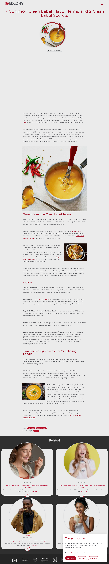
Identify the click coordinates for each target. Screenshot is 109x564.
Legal (79, 553)
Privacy (73, 553)
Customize (93, 558)
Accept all (70, 558)
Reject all (82, 558)
